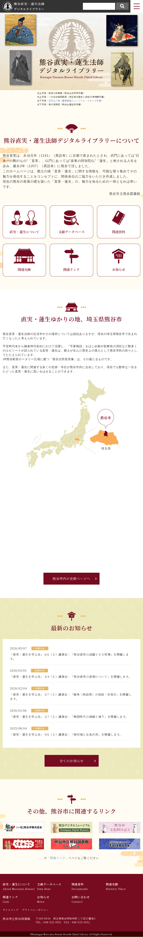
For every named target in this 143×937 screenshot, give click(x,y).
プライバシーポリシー (35, 910)
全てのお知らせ (71, 761)
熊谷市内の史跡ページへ (72, 578)
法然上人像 (54, 100)
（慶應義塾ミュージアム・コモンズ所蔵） (82, 100)
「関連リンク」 (58, 858)
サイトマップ (10, 910)
